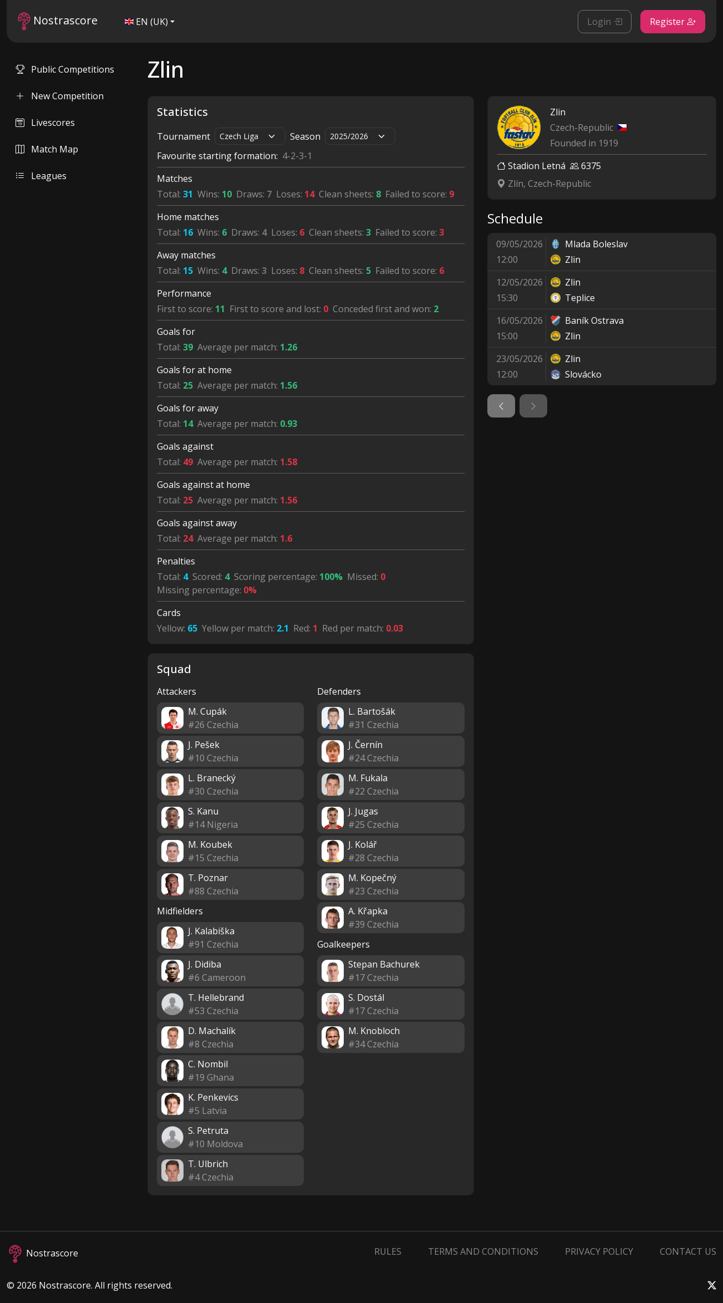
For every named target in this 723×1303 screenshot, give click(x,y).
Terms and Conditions (483, 1251)
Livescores (45, 122)
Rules (387, 1251)
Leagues (41, 176)
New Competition (60, 96)
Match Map (47, 149)
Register (673, 22)
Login (604, 22)
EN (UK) (146, 22)
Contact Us (688, 1251)
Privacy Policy (599, 1251)
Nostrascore (58, 21)
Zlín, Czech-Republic (544, 183)
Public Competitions (65, 69)
